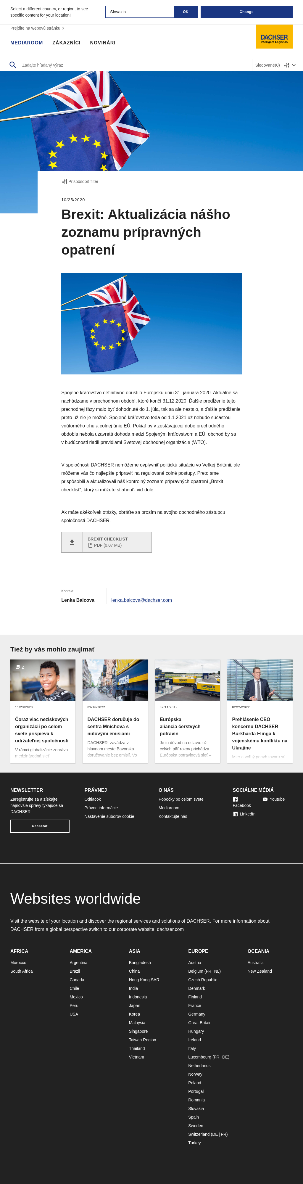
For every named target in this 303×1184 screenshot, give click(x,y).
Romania (196, 1100)
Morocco (18, 962)
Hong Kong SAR (144, 979)
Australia (256, 962)
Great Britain (200, 1022)
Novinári (103, 43)
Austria (194, 962)
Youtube (274, 799)
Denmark (196, 988)
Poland (194, 1082)
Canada (77, 979)
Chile (74, 988)
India (133, 988)
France (194, 1005)
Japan (134, 1005)
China (134, 971)
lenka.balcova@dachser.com (141, 600)
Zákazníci (66, 43)
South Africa (21, 971)
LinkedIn (244, 814)
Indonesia (138, 997)
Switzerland (198, 1134)
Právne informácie (101, 807)
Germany (196, 1014)
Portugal (196, 1091)
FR (208, 971)
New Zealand (260, 971)
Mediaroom (26, 43)
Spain (193, 1117)
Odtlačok (93, 799)
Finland (195, 997)
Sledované (267, 65)
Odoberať (40, 826)
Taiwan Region (142, 1039)
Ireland (194, 1039)
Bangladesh (140, 962)
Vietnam (136, 1057)
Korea (134, 1014)
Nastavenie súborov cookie (109, 816)
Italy (192, 1048)
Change (247, 12)
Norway (195, 1074)
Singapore (138, 1031)
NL (217, 971)
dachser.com (170, 929)
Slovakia (196, 1108)
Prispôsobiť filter (79, 181)
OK (185, 12)
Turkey (194, 1142)
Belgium (195, 971)
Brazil (75, 971)
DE (225, 1057)
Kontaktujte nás (173, 816)
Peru (74, 1005)
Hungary (196, 1031)
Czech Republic (202, 979)
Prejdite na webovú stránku (38, 28)
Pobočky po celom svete (181, 799)
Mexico (76, 997)
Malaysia (137, 1022)
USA (74, 1014)
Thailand (137, 1048)
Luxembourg (199, 1057)
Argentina (78, 962)
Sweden (195, 1125)
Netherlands (199, 1065)
